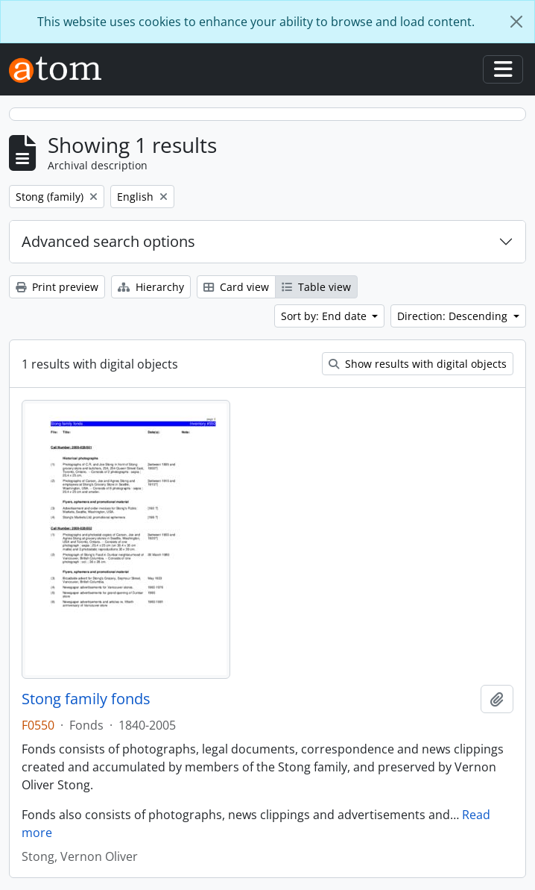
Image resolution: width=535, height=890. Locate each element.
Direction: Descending (453, 316)
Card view (236, 287)
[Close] (516, 22)
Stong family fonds (86, 699)
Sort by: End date (325, 316)
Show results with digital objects (418, 364)
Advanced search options (108, 241)
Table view (316, 287)
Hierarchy (151, 287)
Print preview (57, 287)
